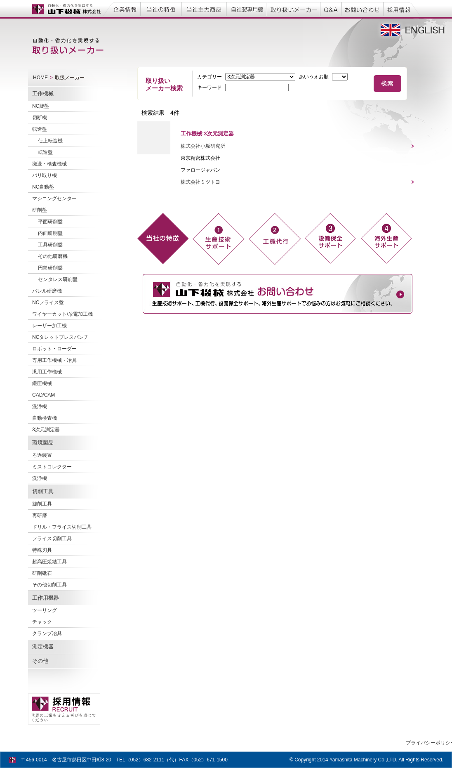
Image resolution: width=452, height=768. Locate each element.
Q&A (332, 9)
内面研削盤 (50, 233)
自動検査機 (44, 418)
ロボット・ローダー (54, 349)
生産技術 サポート (218, 238)
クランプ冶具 (47, 633)
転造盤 (39, 129)
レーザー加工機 (49, 325)
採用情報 (402, 9)
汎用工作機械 (47, 372)
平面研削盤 (50, 221)
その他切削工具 (49, 585)
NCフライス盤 (48, 302)
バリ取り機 (44, 175)
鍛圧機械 (42, 383)
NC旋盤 (40, 106)
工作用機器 (45, 598)
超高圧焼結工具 (49, 562)
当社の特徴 (162, 9)
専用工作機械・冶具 (54, 360)
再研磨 (39, 515)
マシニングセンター (54, 198)
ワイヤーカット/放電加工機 (62, 314)
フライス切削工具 (52, 538)
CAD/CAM (43, 395)
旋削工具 (42, 504)
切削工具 (43, 491)
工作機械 (43, 93)
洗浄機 (39, 406)
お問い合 (364, 9)
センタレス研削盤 (58, 279)
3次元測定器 (46, 429)
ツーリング (44, 610)
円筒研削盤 (50, 268)
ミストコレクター (52, 467)
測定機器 (43, 646)
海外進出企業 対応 (386, 238)
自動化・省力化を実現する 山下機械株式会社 (65, 9)
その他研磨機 (53, 256)
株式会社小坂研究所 (203, 146)
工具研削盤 (50, 245)
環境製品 (43, 443)
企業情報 (122, 9)
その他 (40, 661)
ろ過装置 (42, 455)
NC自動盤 (43, 187)
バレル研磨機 (47, 291)
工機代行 (274, 238)
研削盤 (39, 210)
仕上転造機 (50, 141)
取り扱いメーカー (293, 9)
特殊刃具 (42, 550)
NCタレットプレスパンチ (60, 337)
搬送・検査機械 (49, 164)
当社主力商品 (203, 9)
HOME (40, 77)
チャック (42, 622)
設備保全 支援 (330, 238)
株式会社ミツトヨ (200, 182)
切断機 (39, 118)
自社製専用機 (245, 9)
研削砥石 (42, 573)
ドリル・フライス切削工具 (62, 527)
